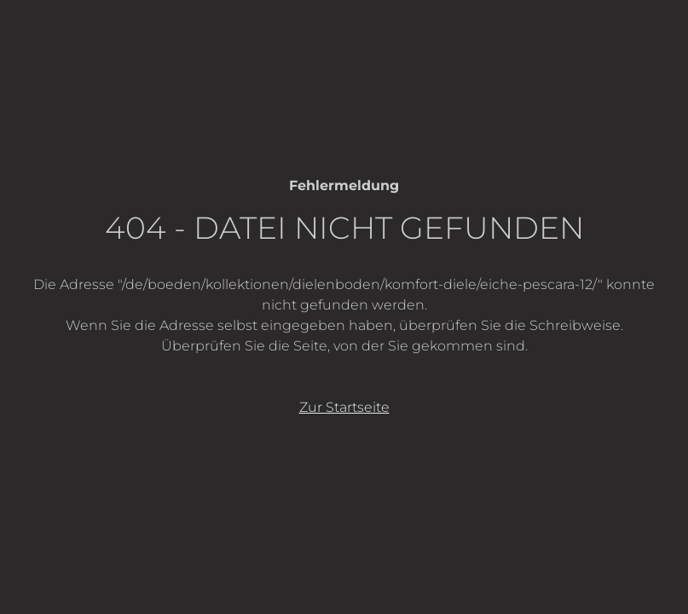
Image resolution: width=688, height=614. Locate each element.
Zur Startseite (344, 407)
